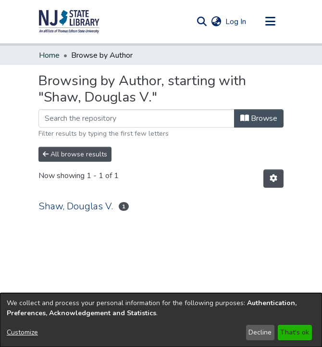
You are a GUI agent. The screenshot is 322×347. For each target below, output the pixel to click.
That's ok (294, 332)
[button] (69, 22)
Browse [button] (258, 118)
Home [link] (49, 55)
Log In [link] (236, 21)
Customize (22, 332)
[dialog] (161, 320)
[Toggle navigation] (270, 22)
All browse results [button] (75, 154)
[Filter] (136, 118)
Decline (260, 332)
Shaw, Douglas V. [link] (75, 206)
